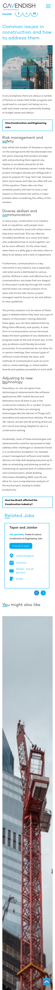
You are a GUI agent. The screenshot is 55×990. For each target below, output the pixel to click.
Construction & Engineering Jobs (25, 538)
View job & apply (20, 546)
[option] (27, 555)
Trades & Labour (33, 534)
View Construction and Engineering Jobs (25, 125)
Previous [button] (36, 592)
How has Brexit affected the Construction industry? (21, 502)
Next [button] (43, 592)
